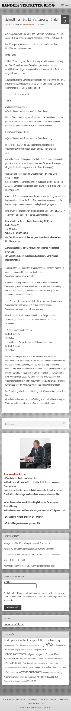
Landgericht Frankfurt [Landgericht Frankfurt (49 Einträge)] (44, 654)
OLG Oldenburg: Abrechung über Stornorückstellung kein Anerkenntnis (32, 554)
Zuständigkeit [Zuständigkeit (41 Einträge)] (30, 680)
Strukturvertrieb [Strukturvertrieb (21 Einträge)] (22, 668)
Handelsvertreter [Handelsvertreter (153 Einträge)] (14, 653)
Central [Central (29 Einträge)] (18, 645)
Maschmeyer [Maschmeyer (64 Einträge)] (10, 658)
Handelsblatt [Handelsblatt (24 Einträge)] (42, 649)
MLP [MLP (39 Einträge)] (21, 658)
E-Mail (7, 581)
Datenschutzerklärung (46, 596)
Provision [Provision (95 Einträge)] (17, 663)
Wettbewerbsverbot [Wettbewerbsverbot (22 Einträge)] (19, 681)
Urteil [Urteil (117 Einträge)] (7, 672)
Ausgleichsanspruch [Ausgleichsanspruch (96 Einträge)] (28, 640)
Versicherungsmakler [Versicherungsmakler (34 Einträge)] (11, 676)
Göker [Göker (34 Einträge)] (30, 649)
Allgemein (10, 24)
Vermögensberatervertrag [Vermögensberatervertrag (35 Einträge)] (52, 672)
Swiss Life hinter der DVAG (14, 560)
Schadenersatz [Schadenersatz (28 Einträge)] (53, 663)
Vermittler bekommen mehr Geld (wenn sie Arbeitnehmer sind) (29, 565)
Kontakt (53, 699)
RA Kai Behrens (29, 24)
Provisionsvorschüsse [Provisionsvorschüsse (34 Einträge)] (40, 663)
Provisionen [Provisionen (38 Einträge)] (27, 662)
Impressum (64, 699)
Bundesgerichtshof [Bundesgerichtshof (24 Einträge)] (9, 645)
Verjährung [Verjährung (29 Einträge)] (14, 672)
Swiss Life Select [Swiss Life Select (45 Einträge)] (60, 667)
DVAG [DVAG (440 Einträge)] (48, 644)
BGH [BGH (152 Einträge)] (42, 640)
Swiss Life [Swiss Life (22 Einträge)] (30, 668)
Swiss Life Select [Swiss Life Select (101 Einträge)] (43, 667)
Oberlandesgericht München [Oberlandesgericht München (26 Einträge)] (53, 659)
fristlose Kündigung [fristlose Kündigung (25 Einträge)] (14, 649)
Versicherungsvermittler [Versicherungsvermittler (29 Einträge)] (27, 677)
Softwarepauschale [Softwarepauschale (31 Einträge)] (10, 667)
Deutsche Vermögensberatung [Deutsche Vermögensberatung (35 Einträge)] (32, 645)
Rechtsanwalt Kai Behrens (38, 699)
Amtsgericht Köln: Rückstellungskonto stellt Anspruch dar (27, 543)
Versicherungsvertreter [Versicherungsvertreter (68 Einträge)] (47, 676)
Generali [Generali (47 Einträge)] (24, 649)
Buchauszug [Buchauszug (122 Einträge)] (53, 640)
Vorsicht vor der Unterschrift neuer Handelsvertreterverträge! (29, 548)
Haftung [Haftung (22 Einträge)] (35, 650)
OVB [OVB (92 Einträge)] (6, 663)
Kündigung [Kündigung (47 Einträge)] (29, 654)
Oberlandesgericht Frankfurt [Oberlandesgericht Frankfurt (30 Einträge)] (33, 658)
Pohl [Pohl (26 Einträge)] (10, 663)
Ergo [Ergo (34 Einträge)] (5, 649)
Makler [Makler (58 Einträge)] (57, 654)
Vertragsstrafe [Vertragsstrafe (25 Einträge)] (8, 681)
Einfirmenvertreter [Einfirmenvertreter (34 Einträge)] (60, 645)
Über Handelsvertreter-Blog (14, 699)
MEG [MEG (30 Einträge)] (17, 658)
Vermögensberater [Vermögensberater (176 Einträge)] (30, 671)
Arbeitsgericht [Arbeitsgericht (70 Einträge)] (10, 640)
